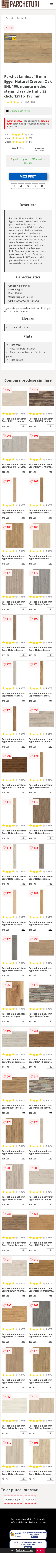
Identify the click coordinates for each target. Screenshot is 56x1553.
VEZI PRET (28, 176)
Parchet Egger (24, 18)
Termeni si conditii (21, 1519)
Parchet (9, 18)
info (23, 426)
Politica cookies (37, 1522)
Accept (40, 1550)
